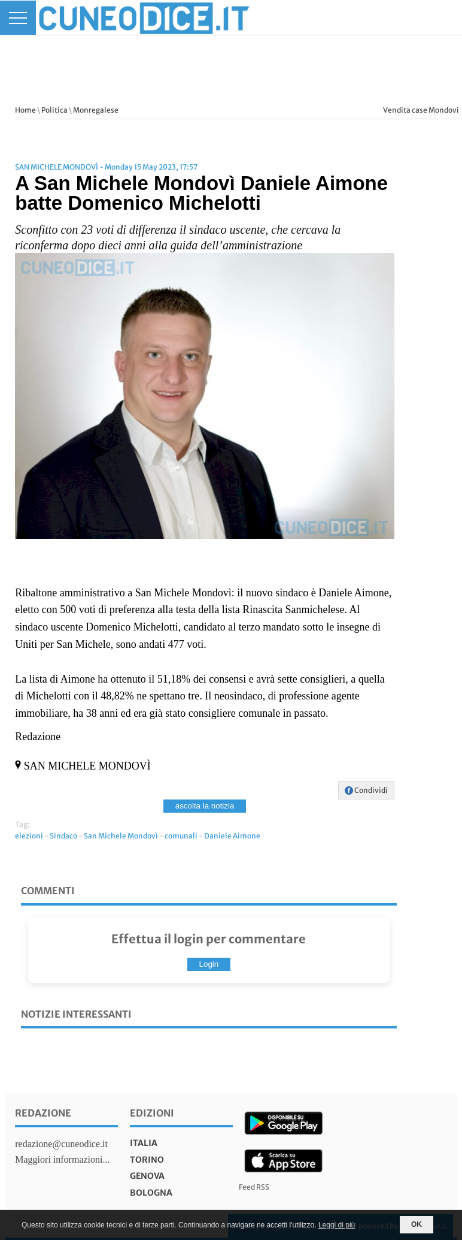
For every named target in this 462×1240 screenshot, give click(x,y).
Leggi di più (336, 1225)
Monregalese (95, 109)
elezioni (29, 835)
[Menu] (18, 18)
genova (147, 1175)
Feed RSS (254, 1186)
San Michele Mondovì (121, 835)
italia (143, 1143)
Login (209, 964)
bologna (151, 1192)
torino (147, 1159)
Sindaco (63, 835)
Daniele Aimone (232, 835)
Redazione (43, 1113)
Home (25, 109)
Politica (54, 109)
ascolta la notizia (205, 805)
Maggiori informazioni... (62, 1159)
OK (416, 1224)
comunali (181, 835)
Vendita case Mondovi (421, 109)
